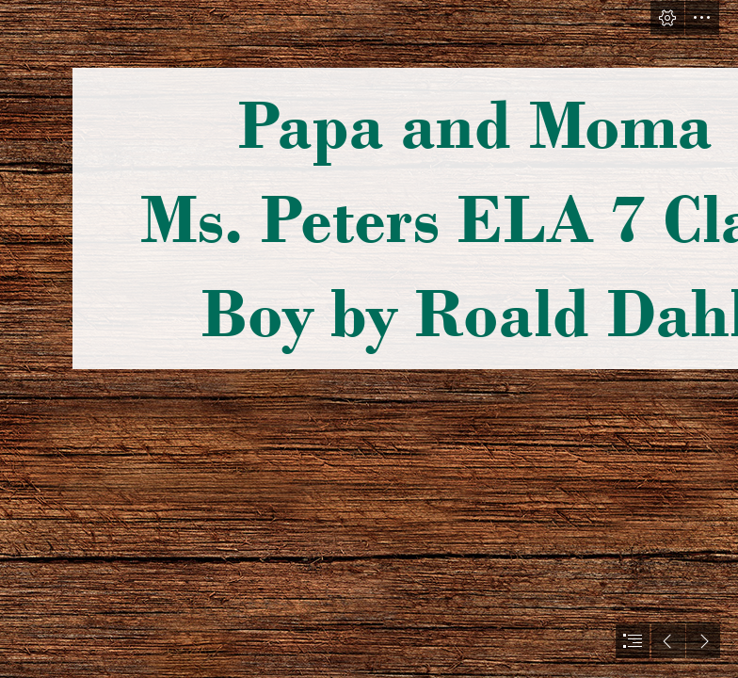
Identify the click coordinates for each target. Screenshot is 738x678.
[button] (667, 18)
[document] (369, 339)
